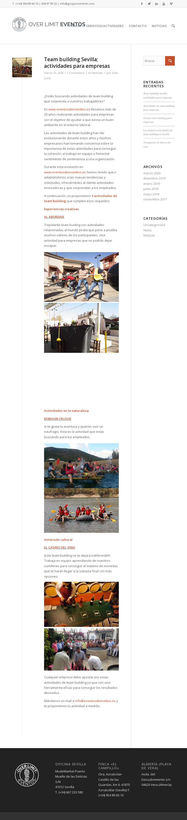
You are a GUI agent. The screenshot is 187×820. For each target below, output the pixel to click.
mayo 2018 (151, 194)
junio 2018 (150, 189)
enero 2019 (151, 183)
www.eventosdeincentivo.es (69, 109)
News (147, 230)
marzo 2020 (151, 173)
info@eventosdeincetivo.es (95, 701)
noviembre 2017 (155, 199)
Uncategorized (154, 225)
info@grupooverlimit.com (77, 3)
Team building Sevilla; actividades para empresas (77, 62)
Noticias (97, 73)
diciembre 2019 (154, 178)
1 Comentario (76, 73)
